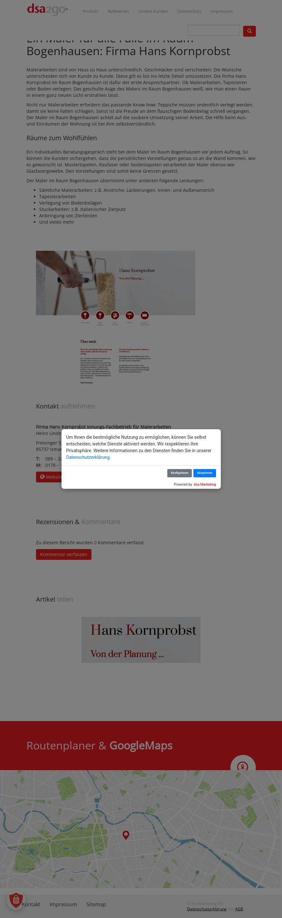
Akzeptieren (204, 472)
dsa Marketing (205, 484)
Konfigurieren (179, 472)
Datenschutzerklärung (88, 457)
